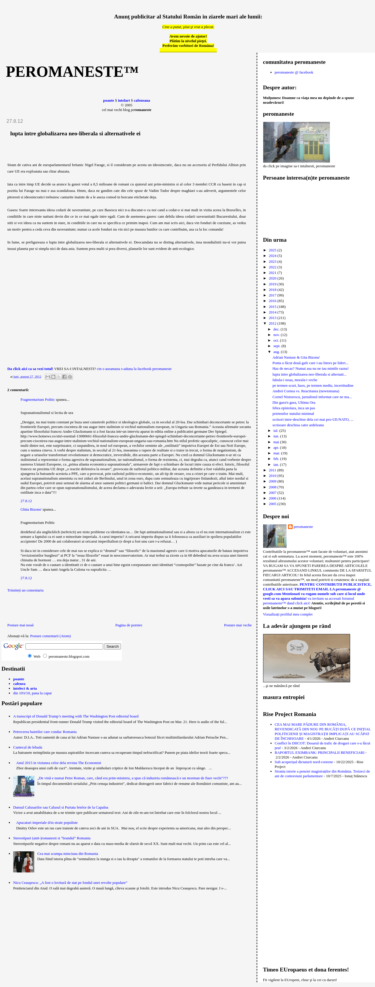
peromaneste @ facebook (294, 72)
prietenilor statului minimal (293, 413)
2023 (273, 261)
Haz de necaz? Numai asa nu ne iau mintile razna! (310, 368)
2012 (273, 323)
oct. (276, 340)
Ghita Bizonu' (31, 509)
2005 (273, 504)
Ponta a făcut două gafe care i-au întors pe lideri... (310, 363)
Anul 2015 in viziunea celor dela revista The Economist (58, 763)
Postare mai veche (238, 625)
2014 (273, 312)
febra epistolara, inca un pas (293, 408)
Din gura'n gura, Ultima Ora (293, 402)
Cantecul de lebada (27, 747)
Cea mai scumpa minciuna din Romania (67, 853)
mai (276, 442)
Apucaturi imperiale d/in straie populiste (47, 822)
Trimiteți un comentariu (25, 590)
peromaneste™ (72, 71)
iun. (276, 436)
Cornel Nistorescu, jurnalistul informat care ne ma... (312, 397)
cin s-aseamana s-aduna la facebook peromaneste (134, 368)
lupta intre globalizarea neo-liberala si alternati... (309, 374)
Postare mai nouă (20, 625)
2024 (273, 255)
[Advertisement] (35, 609)
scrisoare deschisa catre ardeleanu (298, 425)
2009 (273, 481)
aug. (277, 352)
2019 (273, 284)
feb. (276, 458)
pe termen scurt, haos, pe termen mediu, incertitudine (313, 385)
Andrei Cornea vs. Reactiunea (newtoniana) (305, 391)
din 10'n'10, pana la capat (32, 693)
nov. (277, 335)
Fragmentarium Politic (38, 399)
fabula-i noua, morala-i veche (294, 380)
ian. (276, 464)
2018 (273, 289)
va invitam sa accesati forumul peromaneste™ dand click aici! (308, 600)
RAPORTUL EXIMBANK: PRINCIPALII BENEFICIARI (319, 752)
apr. (276, 447)
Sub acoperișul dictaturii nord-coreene (304, 762)
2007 (273, 492)
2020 (273, 278)
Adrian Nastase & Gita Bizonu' (296, 357)
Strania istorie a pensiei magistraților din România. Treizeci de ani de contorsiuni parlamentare (322, 773)
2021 (273, 272)
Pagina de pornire (128, 625)
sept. (277, 346)
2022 (273, 267)
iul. (276, 430)
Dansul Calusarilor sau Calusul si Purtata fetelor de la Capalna (60, 807)
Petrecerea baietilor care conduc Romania (45, 731)
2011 (273, 470)
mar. (277, 453)
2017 (273, 295)
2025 (273, 250)
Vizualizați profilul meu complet (288, 614)
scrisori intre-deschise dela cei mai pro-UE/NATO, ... (312, 419)
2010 (273, 475)
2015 (273, 306)
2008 (273, 487)
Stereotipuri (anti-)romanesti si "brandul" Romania (52, 838)
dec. (277, 329)
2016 (273, 301)
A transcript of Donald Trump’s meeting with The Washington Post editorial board (76, 716)
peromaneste (303, 526)
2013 (273, 318)
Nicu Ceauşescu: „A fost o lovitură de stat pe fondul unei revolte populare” (70, 882)
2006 (273, 498)
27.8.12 (26, 501)
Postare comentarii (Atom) (50, 636)
